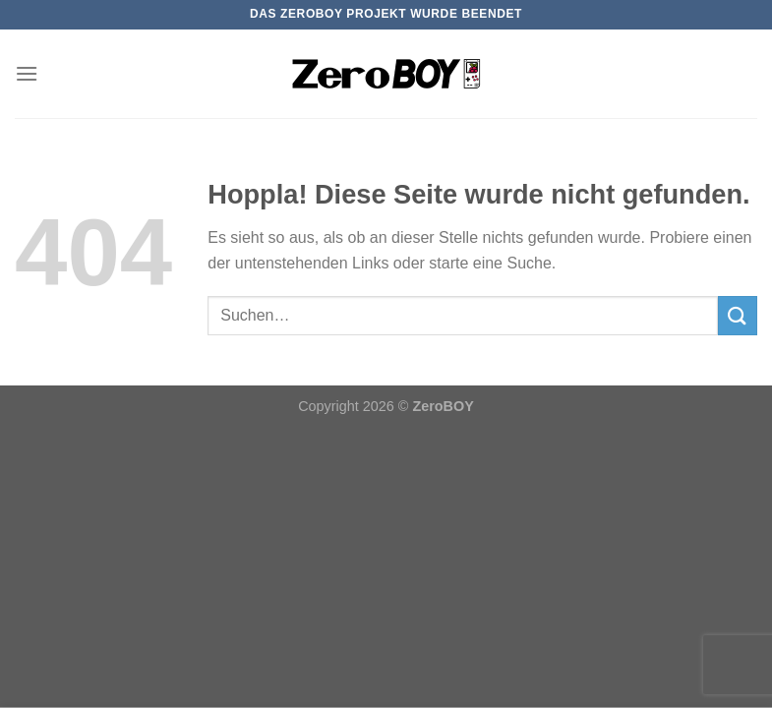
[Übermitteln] (737, 315)
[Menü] (26, 73)
